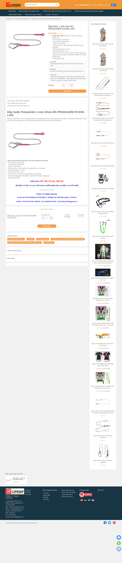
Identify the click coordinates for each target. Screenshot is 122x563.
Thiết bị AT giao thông (34, 14)
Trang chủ (27, 490)
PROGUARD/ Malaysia (22, 101)
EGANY (21, 523)
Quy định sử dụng (67, 496)
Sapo (35, 523)
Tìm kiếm (46, 493)
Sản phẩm (27, 494)
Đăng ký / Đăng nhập (104, 5)
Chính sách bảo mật (67, 490)
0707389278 (84, 5)
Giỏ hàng (46, 499)
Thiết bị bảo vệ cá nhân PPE (29, 11)
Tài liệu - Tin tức (51, 14)
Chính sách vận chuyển (68, 492)
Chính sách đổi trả (67, 494)
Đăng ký (45, 497)
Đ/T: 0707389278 (11, 515)
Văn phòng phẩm (15, 14)
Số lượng (51, 85)
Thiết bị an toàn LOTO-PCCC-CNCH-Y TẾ (57, 11)
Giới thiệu (12, 11)
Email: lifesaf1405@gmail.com (15, 517)
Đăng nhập (46, 495)
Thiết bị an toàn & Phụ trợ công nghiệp (89, 11)
